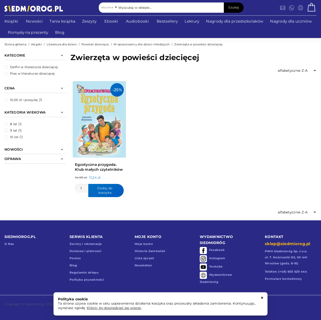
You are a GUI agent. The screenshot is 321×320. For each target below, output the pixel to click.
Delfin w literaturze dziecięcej (34, 67)
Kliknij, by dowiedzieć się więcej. (114, 308)
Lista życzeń (144, 258)
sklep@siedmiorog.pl (287, 243)
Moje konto (144, 244)
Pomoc (75, 258)
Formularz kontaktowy (283, 278)
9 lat (13, 130)
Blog (73, 265)
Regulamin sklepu (84, 272)
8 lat (13, 124)
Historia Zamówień (150, 251)
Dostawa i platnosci (85, 251)
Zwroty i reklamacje (86, 244)
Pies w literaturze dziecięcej (32, 74)
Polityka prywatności (87, 279)
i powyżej (24, 100)
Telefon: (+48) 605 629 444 (286, 271)
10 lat (14, 137)
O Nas (9, 244)
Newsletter (143, 265)
